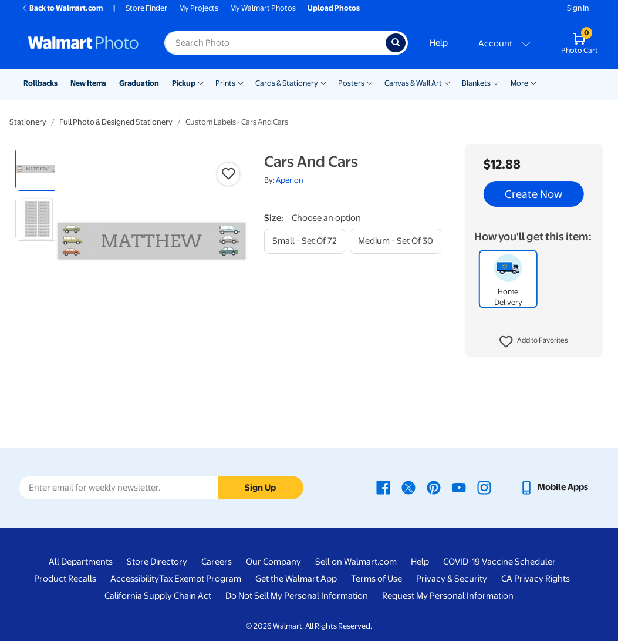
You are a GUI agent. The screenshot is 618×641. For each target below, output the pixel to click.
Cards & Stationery (286, 83)
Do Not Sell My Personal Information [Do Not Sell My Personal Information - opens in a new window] (296, 595)
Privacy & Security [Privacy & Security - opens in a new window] (451, 578)
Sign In (578, 8)
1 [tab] (232, 356)
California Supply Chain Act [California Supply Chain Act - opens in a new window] (157, 595)
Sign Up (260, 487)
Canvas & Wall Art (413, 83)
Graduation (139, 83)
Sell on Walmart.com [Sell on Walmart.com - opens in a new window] (356, 561)
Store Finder (146, 8)
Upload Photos (334, 8)
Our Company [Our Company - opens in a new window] (273, 561)
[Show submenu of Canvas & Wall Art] (447, 82)
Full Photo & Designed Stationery (116, 122)
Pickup (183, 83)
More (519, 83)
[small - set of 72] (304, 241)
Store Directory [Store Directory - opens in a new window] (157, 561)
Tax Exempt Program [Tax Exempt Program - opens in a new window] (200, 578)
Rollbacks (40, 83)
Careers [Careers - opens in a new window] (216, 561)
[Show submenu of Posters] (369, 82)
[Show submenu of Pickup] (200, 82)
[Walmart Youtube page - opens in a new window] (459, 487)
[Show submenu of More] (533, 82)
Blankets (476, 83)
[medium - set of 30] (395, 241)
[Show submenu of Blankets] (495, 82)
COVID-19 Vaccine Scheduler (499, 561)
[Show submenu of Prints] (240, 82)
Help (439, 43)
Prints (225, 83)
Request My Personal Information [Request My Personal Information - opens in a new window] (448, 595)
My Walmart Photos (263, 8)
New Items (88, 83)
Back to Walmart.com (62, 8)
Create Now (533, 193)
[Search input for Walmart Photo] (275, 43)
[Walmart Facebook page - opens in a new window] (383, 487)
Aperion (289, 180)
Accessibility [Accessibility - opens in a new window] (134, 578)
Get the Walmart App (296, 578)
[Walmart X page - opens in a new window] (408, 487)
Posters (351, 83)
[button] (533, 342)
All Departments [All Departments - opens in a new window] (81, 561)
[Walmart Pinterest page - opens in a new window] (434, 487)
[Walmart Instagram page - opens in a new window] (484, 487)
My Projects (198, 8)
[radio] (37, 169)
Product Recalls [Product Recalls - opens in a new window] (65, 578)
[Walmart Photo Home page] (83, 43)
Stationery (27, 122)
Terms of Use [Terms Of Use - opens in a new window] (376, 578)
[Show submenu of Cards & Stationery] (323, 82)
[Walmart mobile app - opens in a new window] (553, 487)
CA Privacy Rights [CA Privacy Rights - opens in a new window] (535, 578)
